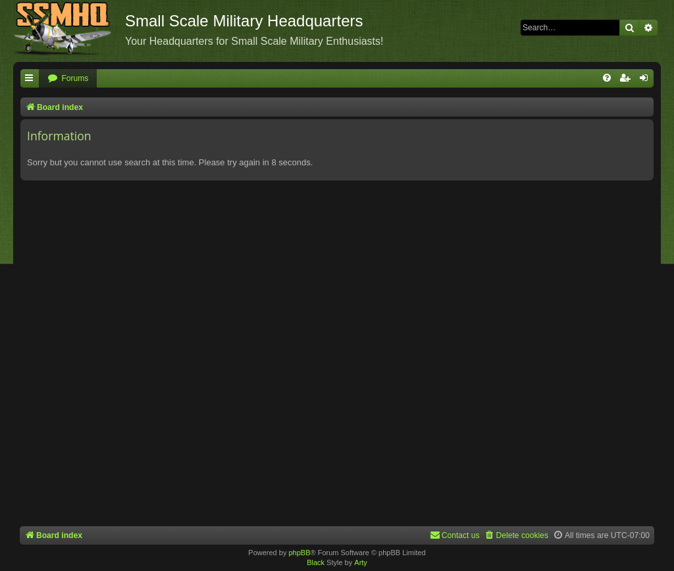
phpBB (299, 553)
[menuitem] (67, 79)
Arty (360, 562)
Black (315, 562)
